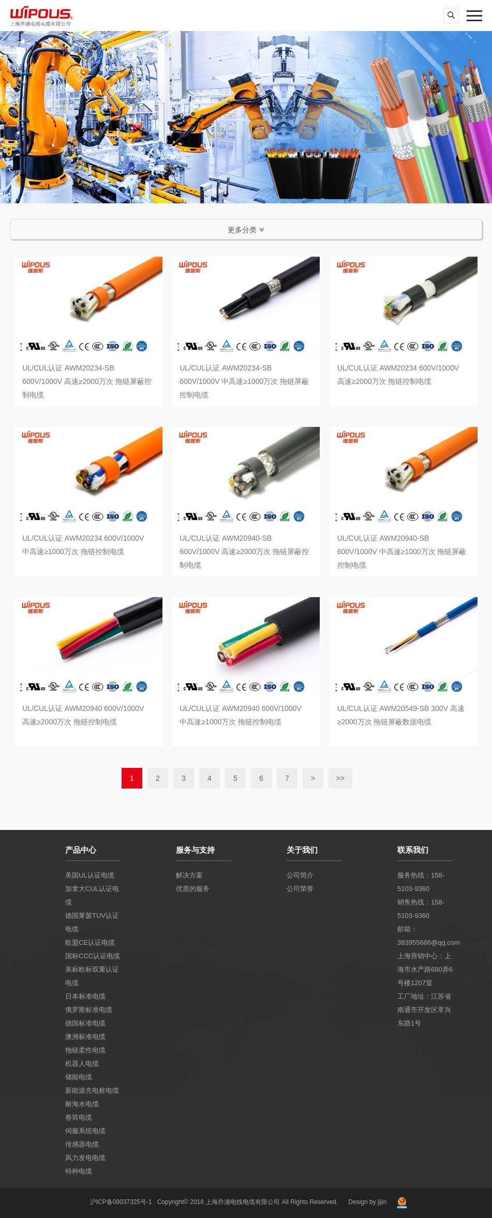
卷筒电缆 (78, 1117)
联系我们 (412, 849)
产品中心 (80, 849)
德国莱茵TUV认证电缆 (92, 922)
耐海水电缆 (82, 1104)
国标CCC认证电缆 (92, 956)
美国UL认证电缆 (89, 875)
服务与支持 (195, 849)
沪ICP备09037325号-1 (121, 1202)
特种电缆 (78, 1171)
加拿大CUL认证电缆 (92, 895)
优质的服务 (193, 889)
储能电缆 (78, 1077)
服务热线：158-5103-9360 (420, 882)
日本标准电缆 (85, 996)
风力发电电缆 (85, 1158)
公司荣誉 (300, 889)
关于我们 (302, 849)
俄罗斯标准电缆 (88, 1010)
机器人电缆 (82, 1063)
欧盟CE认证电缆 (90, 942)
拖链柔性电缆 (85, 1050)
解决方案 (189, 875)
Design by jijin (367, 1202)
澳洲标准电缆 (85, 1037)
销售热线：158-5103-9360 (420, 908)
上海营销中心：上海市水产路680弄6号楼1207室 (425, 969)
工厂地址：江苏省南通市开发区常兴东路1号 (424, 1009)
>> (340, 778)
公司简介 (300, 875)
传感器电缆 (82, 1144)
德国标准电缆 (85, 1023)
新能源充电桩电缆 (92, 1090)
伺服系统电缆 (85, 1131)
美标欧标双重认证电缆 (92, 976)
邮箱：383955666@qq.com (425, 935)
